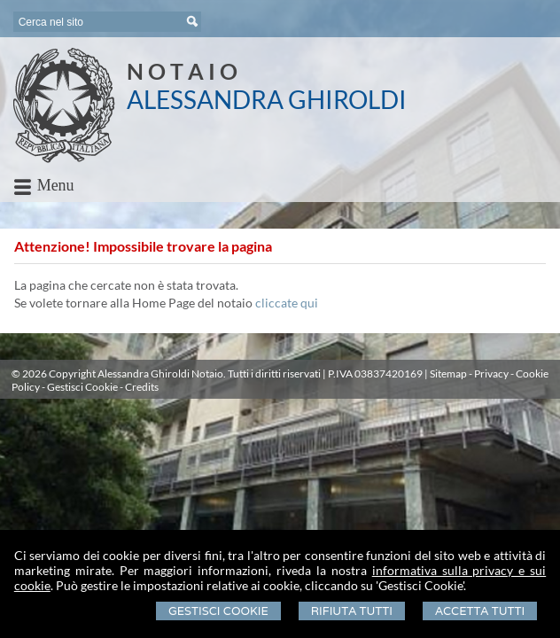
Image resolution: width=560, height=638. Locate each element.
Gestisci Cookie (218, 611)
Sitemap (448, 373)
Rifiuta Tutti (352, 611)
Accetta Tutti (480, 611)
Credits (142, 386)
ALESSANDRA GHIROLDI (267, 99)
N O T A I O (182, 71)
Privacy (491, 373)
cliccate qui (286, 302)
